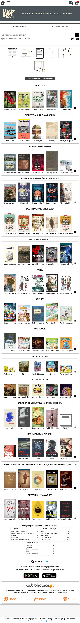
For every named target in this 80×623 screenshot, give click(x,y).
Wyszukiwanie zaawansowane (12, 39)
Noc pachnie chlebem (32, 553)
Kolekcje (28, 39)
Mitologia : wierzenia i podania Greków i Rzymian (24, 533)
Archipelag (29, 545)
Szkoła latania (44, 535)
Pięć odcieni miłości (46, 537)
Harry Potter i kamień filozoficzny (20, 539)
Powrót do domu (45, 539)
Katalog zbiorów (19, 26)
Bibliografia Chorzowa (60, 26)
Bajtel (42, 531)
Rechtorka (29, 547)
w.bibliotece (57, 590)
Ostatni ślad (14, 537)
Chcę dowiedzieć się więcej (29, 621)
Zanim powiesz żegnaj (32, 549)
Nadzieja (13, 535)
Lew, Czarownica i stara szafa (19, 531)
